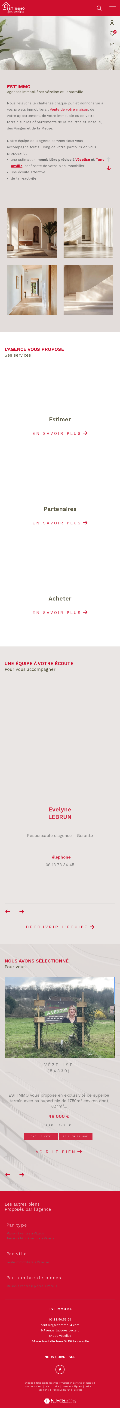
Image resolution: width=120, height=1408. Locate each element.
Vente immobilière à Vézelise (27, 1262)
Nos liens (43, 1390)
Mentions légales (73, 1386)
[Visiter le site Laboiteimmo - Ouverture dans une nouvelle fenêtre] (60, 1398)
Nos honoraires (33, 1386)
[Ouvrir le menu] (112, 8)
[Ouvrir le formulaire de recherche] (99, 8)
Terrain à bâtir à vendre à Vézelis (30, 1238)
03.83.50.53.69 (60, 1319)
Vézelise (82, 160)
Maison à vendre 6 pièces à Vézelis (31, 1286)
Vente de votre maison (69, 109)
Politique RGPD (61, 1390)
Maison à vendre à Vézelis (25, 1233)
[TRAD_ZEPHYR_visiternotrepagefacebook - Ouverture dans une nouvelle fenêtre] (60, 1369)
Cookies (78, 1390)
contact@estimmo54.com (60, 1325)
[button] (21, 1175)
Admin (90, 1386)
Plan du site (53, 1386)
